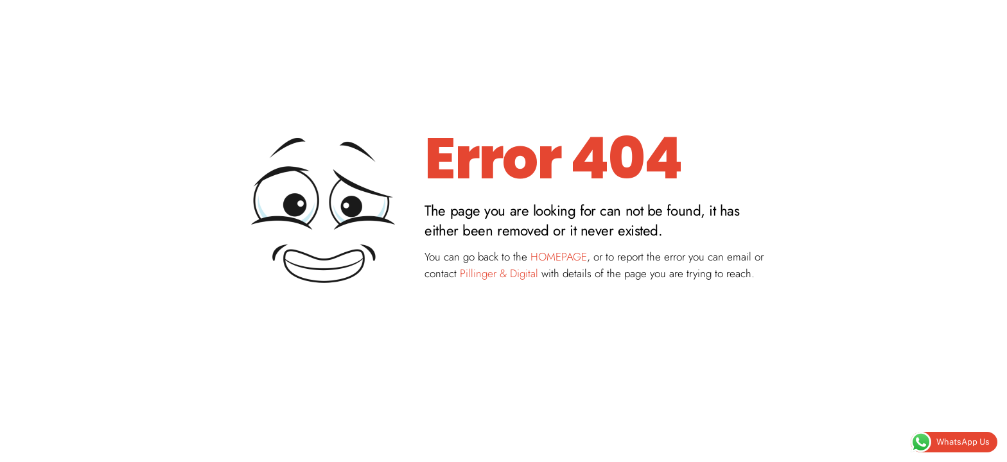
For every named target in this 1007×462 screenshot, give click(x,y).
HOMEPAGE (558, 256)
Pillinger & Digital (499, 273)
